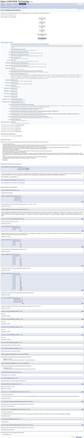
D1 (11, 108)
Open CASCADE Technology (5, 7)
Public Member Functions (80, 9)
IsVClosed (12, 90)
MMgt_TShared (18, 129)
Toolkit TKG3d (19, 7)
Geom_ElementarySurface (19, 125)
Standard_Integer (33, 116)
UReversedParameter (14, 62)
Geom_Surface (17, 126)
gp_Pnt (29, 104)
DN (11, 116)
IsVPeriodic (13, 96)
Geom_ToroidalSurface (14, 44)
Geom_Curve (7, 99)
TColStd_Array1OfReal (19, 73)
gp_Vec (33, 108)
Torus (12, 60)
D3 (11, 113)
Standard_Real (29, 44)
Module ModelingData (13, 7)
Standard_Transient (18, 131)
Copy (12, 122)
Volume (12, 85)
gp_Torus (22, 49)
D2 (11, 111)
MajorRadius (35, 44)
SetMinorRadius (13, 54)
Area (11, 68)
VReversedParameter (14, 65)
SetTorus (12, 57)
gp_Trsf (18, 119)
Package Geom (25, 7)
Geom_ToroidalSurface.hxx (7, 434)
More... (50, 13)
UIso (11, 99)
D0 (11, 104)
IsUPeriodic (13, 93)
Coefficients (13, 73)
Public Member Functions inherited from (12, 125)
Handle (3, 99)
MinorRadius (46, 44)
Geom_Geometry (7, 122)
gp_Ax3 (41, 13)
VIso (11, 101)
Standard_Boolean (7, 88)
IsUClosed (12, 88)
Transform (12, 119)
